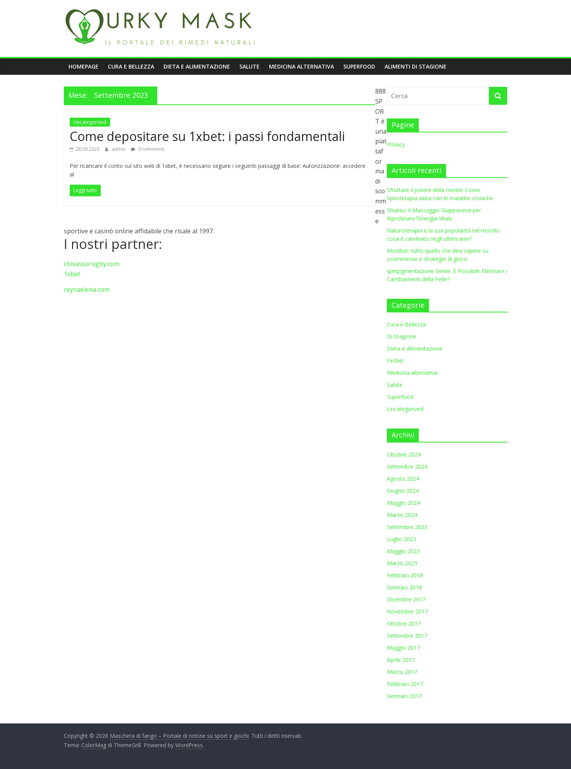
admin (119, 149)
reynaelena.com (87, 289)
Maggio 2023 (403, 551)
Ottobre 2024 (404, 454)
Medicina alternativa (301, 66)
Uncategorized (90, 122)
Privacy (396, 144)
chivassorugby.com (91, 263)
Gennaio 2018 (404, 587)
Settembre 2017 (407, 635)
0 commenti (147, 149)
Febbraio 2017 (405, 684)
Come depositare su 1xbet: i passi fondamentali (207, 136)
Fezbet (395, 360)
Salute (249, 66)
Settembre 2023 (407, 527)
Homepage (83, 66)
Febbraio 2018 (405, 575)
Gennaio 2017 (404, 696)
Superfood (359, 66)
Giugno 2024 (403, 490)
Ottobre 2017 (404, 623)
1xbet (72, 274)
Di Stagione (401, 336)
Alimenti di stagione (415, 66)
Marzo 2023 (402, 563)
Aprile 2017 (401, 659)
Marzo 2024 (402, 515)
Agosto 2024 (403, 478)
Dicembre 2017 (406, 599)
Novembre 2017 (407, 611)
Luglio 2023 (401, 539)
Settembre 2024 (407, 466)
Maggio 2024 (403, 502)
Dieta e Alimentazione (196, 66)
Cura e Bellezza (131, 66)
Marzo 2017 (402, 672)
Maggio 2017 (403, 647)
